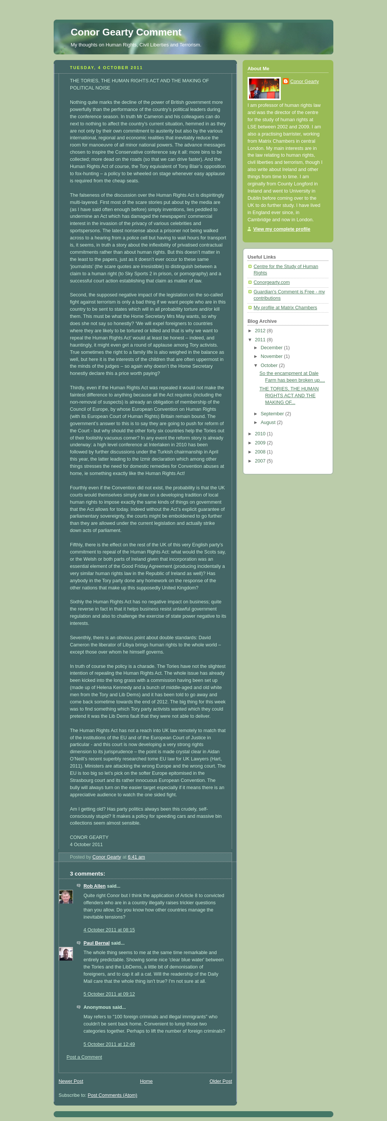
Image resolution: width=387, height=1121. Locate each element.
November (272, 356)
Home (146, 1081)
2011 (261, 339)
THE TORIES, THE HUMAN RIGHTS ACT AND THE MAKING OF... (289, 395)
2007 (261, 461)
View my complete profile (281, 229)
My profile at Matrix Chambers (285, 307)
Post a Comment (84, 1057)
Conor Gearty (304, 81)
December (272, 347)
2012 (261, 330)
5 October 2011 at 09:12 (109, 994)
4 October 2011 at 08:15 (109, 930)
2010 (261, 433)
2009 (261, 443)
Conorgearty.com (272, 282)
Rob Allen (94, 886)
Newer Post (71, 1081)
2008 (261, 452)
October (270, 365)
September (273, 413)
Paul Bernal (97, 943)
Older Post (220, 1081)
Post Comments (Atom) (112, 1095)
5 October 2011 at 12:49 (109, 1044)
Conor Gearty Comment (126, 32)
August (269, 422)
